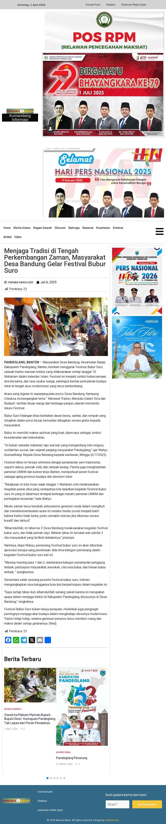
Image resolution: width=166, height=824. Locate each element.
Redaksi (110, 4)
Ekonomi (60, 227)
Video (17, 237)
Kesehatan (103, 227)
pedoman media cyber (133, 4)
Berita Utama (21, 227)
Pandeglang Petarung (71, 758)
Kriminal (118, 227)
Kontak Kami (93, 4)
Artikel (7, 237)
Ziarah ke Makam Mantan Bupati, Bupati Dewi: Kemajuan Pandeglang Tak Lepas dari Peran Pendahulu (29, 719)
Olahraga (74, 227)
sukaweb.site (112, 820)
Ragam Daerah (42, 227)
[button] (48, 778)
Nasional (87, 227)
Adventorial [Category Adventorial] (63, 752)
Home (7, 227)
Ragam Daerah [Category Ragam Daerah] (12, 709)
